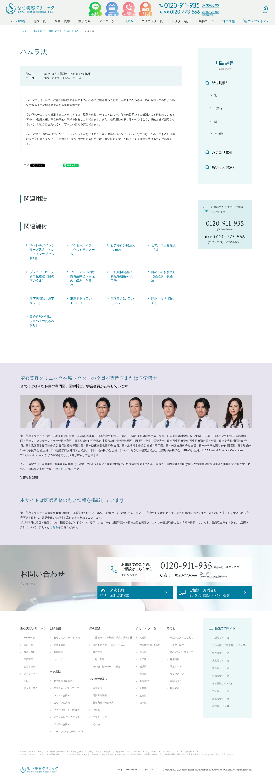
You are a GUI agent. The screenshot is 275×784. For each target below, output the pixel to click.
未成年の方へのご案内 (181, 644)
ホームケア (59, 666)
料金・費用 (62, 21)
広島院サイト (219, 705)
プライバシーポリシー (126, 776)
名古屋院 (144, 688)
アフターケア (108, 21)
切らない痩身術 (62, 709)
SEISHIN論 (17, 21)
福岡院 (143, 709)
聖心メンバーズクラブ (181, 659)
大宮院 (143, 666)
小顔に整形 (98, 666)
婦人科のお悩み (62, 731)
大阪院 (143, 695)
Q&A (129, 21)
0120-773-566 (186, 575)
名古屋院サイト (220, 690)
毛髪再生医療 (100, 702)
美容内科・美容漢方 (103, 709)
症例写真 (84, 21)
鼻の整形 (97, 659)
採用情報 (229, 21)
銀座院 (143, 659)
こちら (62, 468)
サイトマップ (151, 776)
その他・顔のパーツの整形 (107, 673)
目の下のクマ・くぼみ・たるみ (64, 31)
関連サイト (176, 673)
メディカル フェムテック (67, 724)
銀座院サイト (219, 659)
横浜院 (143, 673)
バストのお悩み (62, 702)
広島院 (143, 702)
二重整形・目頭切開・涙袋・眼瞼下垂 (112, 644)
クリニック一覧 (152, 21)
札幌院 (143, 644)
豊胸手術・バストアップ (66, 695)
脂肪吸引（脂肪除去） (65, 687)
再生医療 (97, 695)
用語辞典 (37, 31)
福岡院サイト (219, 713)
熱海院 (143, 680)
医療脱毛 (58, 659)
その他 (96, 731)
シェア (25, 164)
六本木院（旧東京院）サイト (227, 652)
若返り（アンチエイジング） (69, 644)
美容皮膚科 (59, 651)
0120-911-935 (186, 566)
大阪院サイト (219, 698)
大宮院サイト (219, 667)
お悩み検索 (29, 673)
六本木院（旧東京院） (151, 651)
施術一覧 (40, 21)
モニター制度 (177, 651)
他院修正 (97, 717)
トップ (23, 31)
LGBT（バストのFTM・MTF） (69, 738)
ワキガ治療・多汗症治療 (66, 717)
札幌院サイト (219, 644)
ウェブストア (177, 680)
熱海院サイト (219, 682)
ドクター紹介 (181, 21)
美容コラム (206, 21)
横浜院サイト (219, 675)
